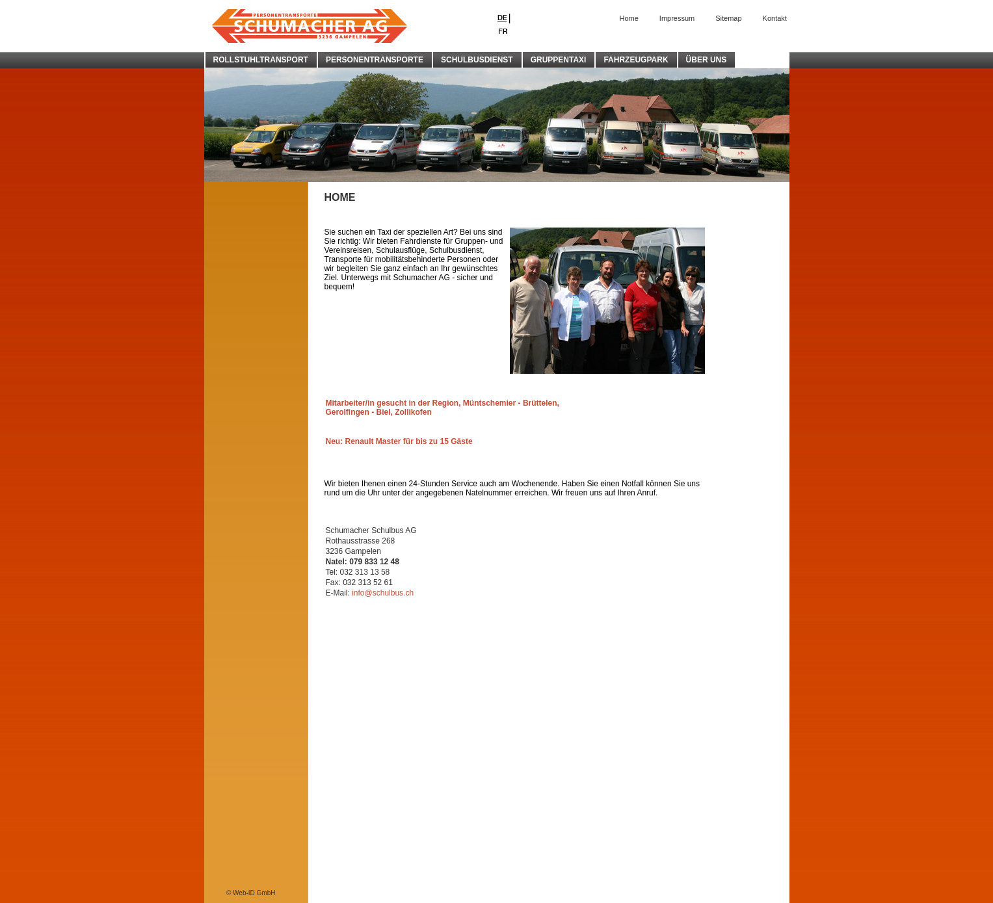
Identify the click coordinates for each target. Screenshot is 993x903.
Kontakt (775, 18)
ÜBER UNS (706, 59)
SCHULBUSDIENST (477, 59)
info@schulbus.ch (383, 592)
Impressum (677, 18)
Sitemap (728, 18)
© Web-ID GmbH (251, 892)
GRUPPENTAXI (559, 59)
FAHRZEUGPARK (635, 59)
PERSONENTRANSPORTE (374, 59)
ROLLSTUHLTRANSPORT (260, 59)
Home (629, 18)
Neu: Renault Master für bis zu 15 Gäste (399, 441)
